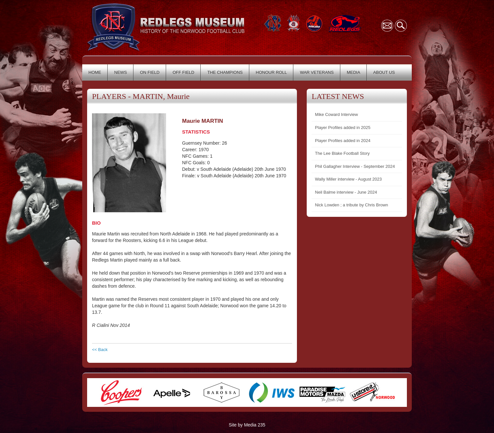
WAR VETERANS (317, 72)
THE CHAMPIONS (224, 72)
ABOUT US (384, 72)
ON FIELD (150, 72)
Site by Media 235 (247, 424)
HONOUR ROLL (271, 72)
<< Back (100, 349)
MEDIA (353, 72)
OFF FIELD (183, 72)
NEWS (120, 72)
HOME (94, 72)
